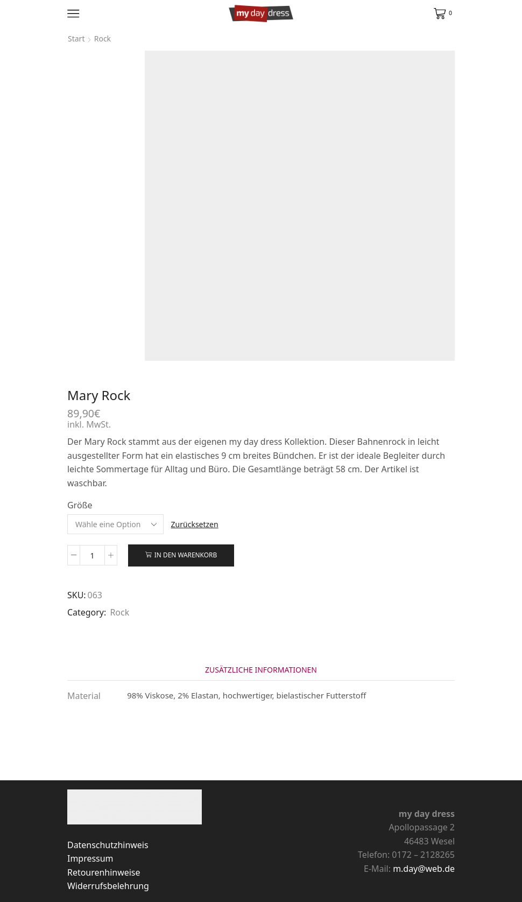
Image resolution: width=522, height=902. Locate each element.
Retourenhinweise (103, 872)
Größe (80, 505)
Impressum (90, 858)
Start (76, 38)
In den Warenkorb (185, 554)
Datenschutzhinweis (108, 845)
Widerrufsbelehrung (108, 886)
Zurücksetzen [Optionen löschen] (194, 524)
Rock (102, 38)
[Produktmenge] (92, 555)
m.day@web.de (424, 869)
